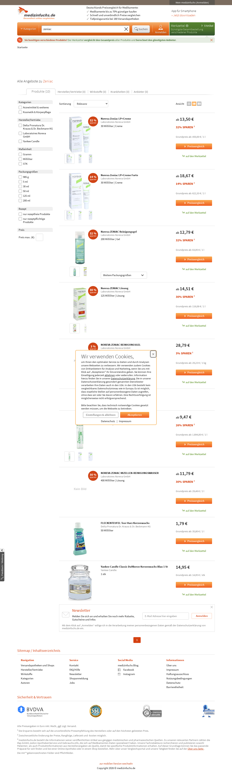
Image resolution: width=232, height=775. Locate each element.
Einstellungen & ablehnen (100, 414)
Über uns (171, 665)
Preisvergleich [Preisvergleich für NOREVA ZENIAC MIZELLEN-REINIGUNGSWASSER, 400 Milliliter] (194, 501)
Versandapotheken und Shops (37, 665)
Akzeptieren (135, 414)
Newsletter (75, 674)
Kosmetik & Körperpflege (35, 112)
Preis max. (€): (31, 237)
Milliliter (25, 159)
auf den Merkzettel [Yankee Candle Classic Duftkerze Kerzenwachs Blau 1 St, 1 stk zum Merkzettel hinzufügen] (194, 594)
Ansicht (180, 103)
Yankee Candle (29, 141)
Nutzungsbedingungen (179, 678)
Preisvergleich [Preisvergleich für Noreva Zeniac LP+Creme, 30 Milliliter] (194, 146)
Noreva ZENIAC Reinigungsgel (119, 231)
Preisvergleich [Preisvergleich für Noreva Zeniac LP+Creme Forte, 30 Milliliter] (194, 203)
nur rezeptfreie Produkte (34, 214)
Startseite (22, 47)
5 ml (23, 181)
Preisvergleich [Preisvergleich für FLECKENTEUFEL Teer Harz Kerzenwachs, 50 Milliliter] (194, 541)
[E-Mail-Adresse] (165, 616)
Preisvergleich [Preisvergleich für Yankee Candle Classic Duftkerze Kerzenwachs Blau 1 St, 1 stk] (194, 584)
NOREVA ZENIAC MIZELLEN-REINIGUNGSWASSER (130, 473)
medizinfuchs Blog (128, 665)
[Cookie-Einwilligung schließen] (153, 354)
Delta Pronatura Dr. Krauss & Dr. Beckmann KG (36, 127)
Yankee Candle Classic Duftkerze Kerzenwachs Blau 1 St (134, 566)
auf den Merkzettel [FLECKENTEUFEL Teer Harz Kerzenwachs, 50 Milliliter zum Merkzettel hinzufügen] (194, 551)
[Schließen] (211, 40)
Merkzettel (178, 26)
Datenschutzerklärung (123, 378)
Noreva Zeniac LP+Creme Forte (119, 175)
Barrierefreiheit (174, 687)
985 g (24, 177)
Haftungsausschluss (177, 674)
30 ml (24, 186)
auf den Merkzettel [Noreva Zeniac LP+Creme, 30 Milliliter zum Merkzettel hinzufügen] (194, 156)
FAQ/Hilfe (74, 669)
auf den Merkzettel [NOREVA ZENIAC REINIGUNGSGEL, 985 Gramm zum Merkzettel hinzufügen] (194, 382)
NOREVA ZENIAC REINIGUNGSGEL (121, 344)
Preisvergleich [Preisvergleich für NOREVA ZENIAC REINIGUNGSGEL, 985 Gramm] (194, 372)
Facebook (126, 669)
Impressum (125, 421)
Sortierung (83, 103)
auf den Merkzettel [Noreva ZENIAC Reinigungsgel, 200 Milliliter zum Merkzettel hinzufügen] (194, 269)
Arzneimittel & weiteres (34, 107)
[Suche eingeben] (82, 29)
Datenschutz (108, 421)
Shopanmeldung (78, 678)
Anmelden (160, 29)
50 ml (24, 191)
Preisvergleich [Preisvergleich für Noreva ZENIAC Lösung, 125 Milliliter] (194, 316)
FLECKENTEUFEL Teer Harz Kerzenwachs (125, 523)
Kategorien (28, 28)
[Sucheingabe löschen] (126, 29)
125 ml (24, 195)
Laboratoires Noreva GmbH (32, 135)
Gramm (25, 154)
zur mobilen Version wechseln (116, 763)
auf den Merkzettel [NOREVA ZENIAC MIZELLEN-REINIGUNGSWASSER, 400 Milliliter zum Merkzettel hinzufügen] (194, 510)
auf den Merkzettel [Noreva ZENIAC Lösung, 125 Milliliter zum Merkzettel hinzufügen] (194, 325)
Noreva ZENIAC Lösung (114, 288)
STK (23, 163)
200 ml (24, 200)
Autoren (25, 682)
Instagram (126, 674)
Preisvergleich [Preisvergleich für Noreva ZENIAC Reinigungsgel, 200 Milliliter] (194, 259)
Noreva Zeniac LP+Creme (116, 118)
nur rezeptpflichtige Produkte (32, 220)
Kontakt (73, 665)
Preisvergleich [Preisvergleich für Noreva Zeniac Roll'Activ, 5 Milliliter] (194, 444)
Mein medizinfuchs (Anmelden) (192, 2)
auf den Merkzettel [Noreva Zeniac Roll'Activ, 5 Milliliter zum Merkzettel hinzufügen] (194, 454)
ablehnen (110, 375)
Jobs (72, 682)
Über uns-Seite (196, 748)
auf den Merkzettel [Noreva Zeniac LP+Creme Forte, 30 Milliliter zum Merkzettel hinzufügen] (194, 212)
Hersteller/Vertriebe (32, 669)
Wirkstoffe (26, 674)
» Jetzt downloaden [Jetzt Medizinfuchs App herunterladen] (183, 15)
